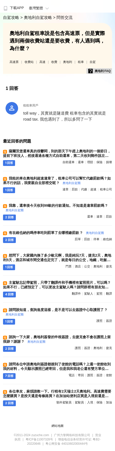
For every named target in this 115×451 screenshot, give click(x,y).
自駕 (93, 62)
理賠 (90, 162)
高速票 (14, 62)
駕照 (99, 293)
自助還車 (69, 162)
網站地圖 (57, 426)
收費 (54, 62)
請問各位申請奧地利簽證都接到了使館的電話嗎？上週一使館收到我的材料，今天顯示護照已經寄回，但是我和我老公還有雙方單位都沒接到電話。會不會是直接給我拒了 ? (57, 368)
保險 (99, 162)
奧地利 (67, 62)
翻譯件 (76, 293)
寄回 (81, 375)
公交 (87, 266)
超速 (93, 189)
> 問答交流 (63, 17)
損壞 (109, 162)
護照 (99, 321)
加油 (109, 402)
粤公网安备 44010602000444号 (66, 443)
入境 (90, 402)
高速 (42, 62)
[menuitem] (13, 6)
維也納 (107, 239)
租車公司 (106, 189)
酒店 (78, 266)
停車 (96, 239)
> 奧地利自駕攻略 (36, 17)
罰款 (75, 189)
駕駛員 (79, 402)
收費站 (29, 62)
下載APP (13, 8)
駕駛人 (88, 293)
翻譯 (109, 293)
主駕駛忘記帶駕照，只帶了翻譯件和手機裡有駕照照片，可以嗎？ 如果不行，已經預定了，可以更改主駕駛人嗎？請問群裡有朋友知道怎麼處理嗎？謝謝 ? (57, 287)
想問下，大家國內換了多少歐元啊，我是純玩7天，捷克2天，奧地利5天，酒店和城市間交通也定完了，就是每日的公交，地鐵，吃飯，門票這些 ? (57, 259)
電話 (72, 375)
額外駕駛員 (64, 402)
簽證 (109, 321)
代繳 (84, 189)
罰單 (78, 239)
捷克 (109, 266)
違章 (66, 189)
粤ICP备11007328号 (39, 439)
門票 (69, 266)
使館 (109, 375)
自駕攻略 (11, 17)
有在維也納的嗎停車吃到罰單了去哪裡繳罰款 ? (56, 233)
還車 (81, 162)
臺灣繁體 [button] (39, 8)
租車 (81, 62)
